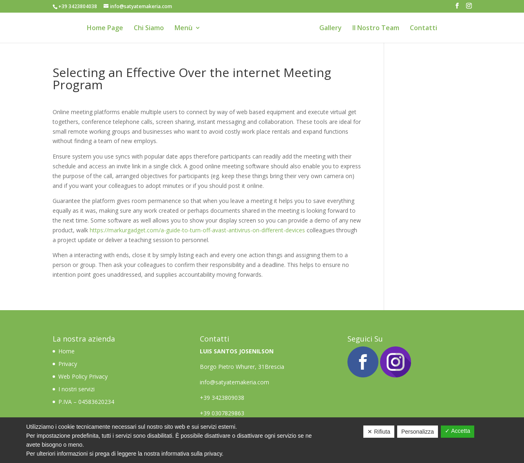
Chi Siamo (149, 28)
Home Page (105, 28)
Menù (183, 28)
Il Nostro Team (375, 28)
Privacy (67, 364)
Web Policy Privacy (83, 376)
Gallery (330, 28)
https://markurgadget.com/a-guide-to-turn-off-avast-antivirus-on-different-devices (197, 230)
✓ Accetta (457, 431)
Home (67, 351)
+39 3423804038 (77, 6)
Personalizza (417, 431)
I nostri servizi (76, 389)
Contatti (423, 28)
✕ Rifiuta (378, 431)
